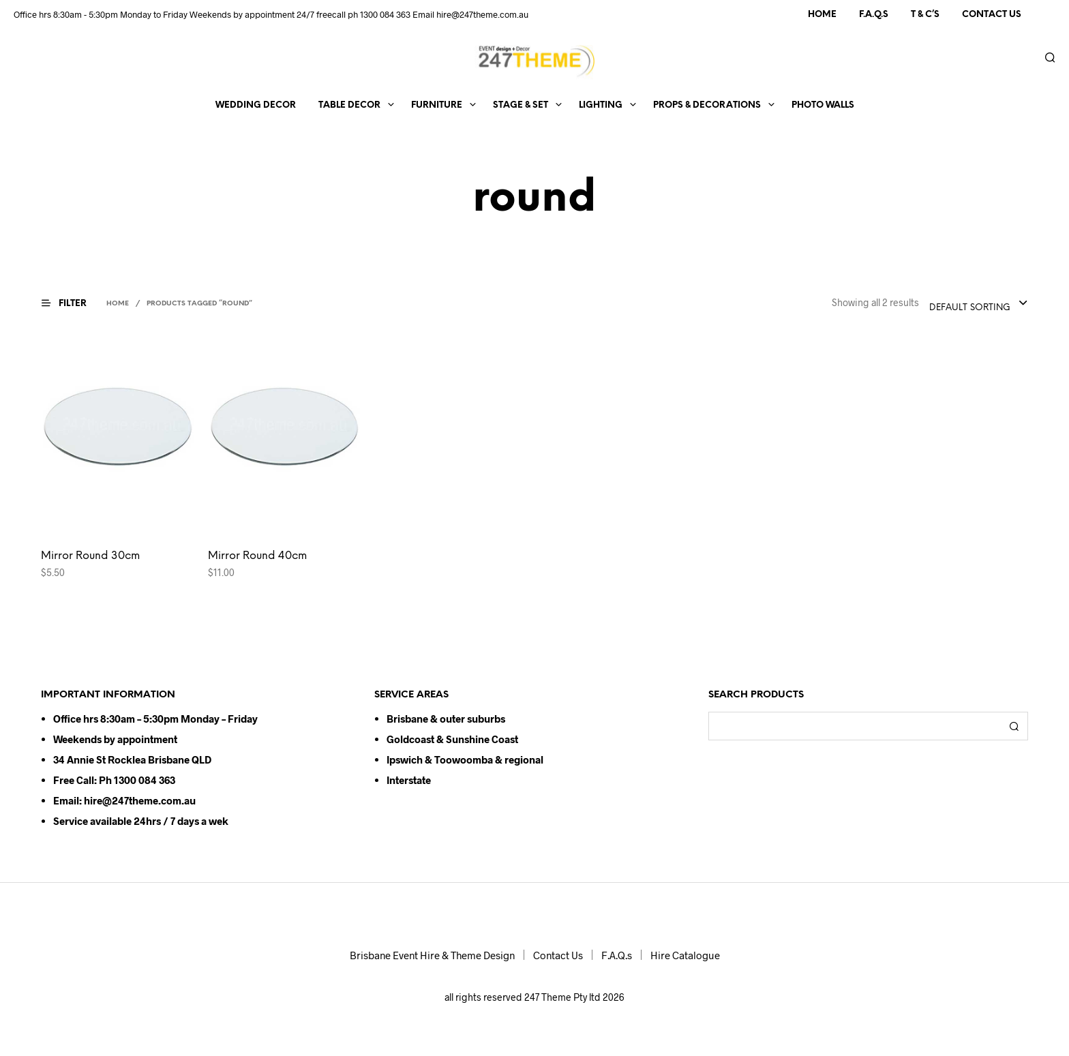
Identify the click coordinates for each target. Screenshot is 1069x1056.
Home (822, 14)
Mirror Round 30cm (90, 556)
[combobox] (978, 304)
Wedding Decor (255, 105)
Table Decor (349, 105)
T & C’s (925, 14)
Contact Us (991, 14)
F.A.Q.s (873, 14)
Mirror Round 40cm (257, 556)
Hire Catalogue (685, 955)
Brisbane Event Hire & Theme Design (432, 955)
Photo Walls (823, 105)
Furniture (436, 105)
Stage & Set (520, 105)
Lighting (600, 105)
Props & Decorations (707, 105)
